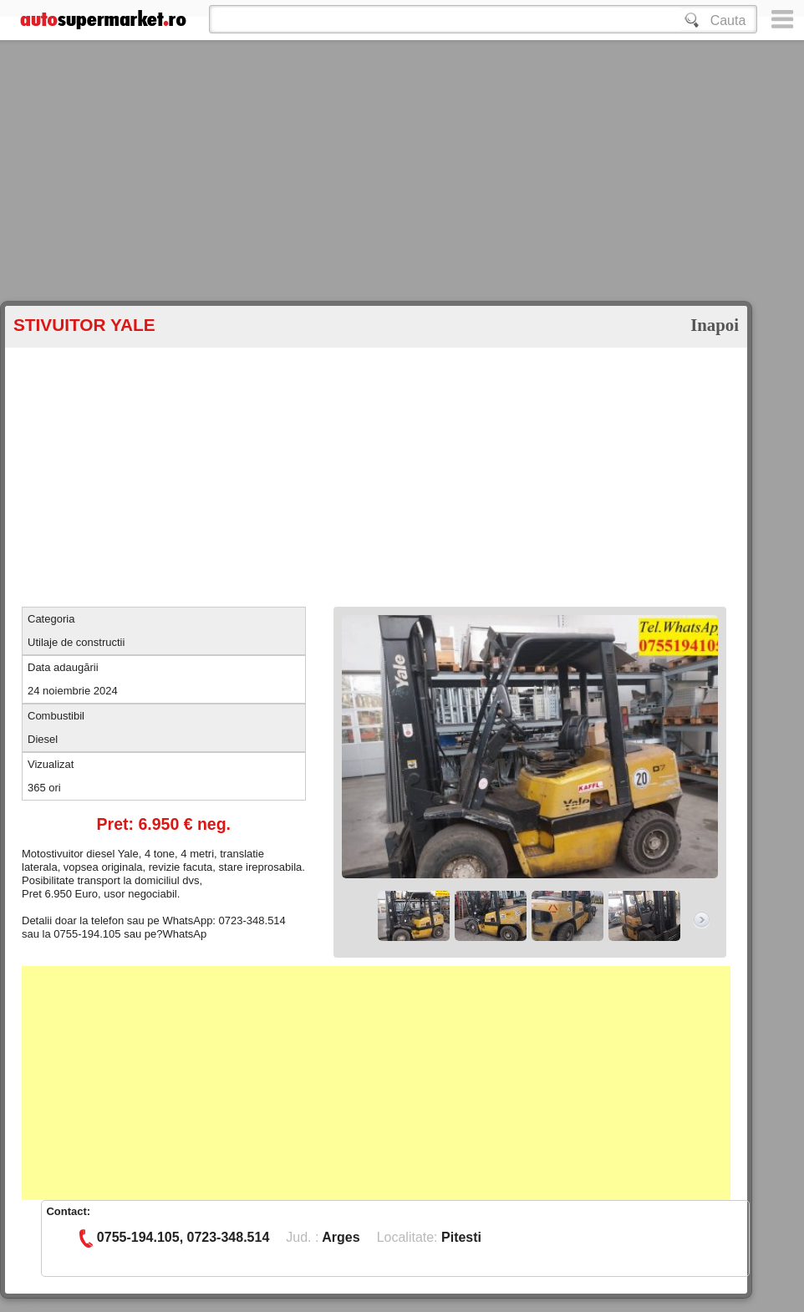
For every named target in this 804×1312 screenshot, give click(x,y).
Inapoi (714, 324)
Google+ (19, 1305)
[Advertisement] (207, 201)
